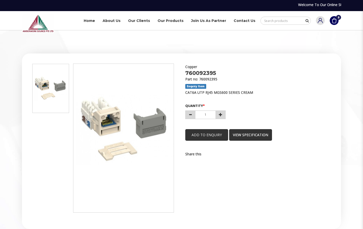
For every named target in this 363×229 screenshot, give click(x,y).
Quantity (194, 105)
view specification (250, 134)
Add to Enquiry (207, 134)
